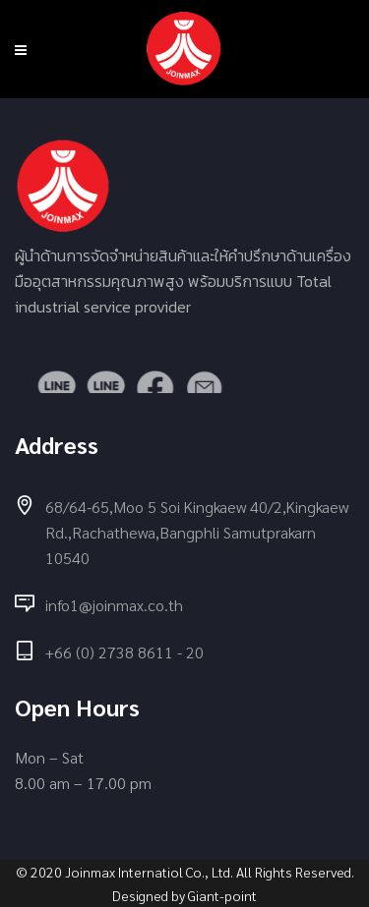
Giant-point (222, 895)
